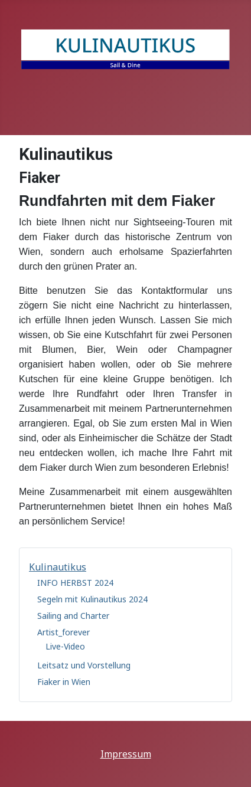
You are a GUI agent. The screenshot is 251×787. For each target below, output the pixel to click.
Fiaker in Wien (63, 681)
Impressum (125, 753)
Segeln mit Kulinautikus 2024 (92, 599)
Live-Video (65, 646)
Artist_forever (63, 632)
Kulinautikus (57, 566)
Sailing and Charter (73, 615)
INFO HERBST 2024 (75, 582)
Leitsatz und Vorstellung (84, 665)
